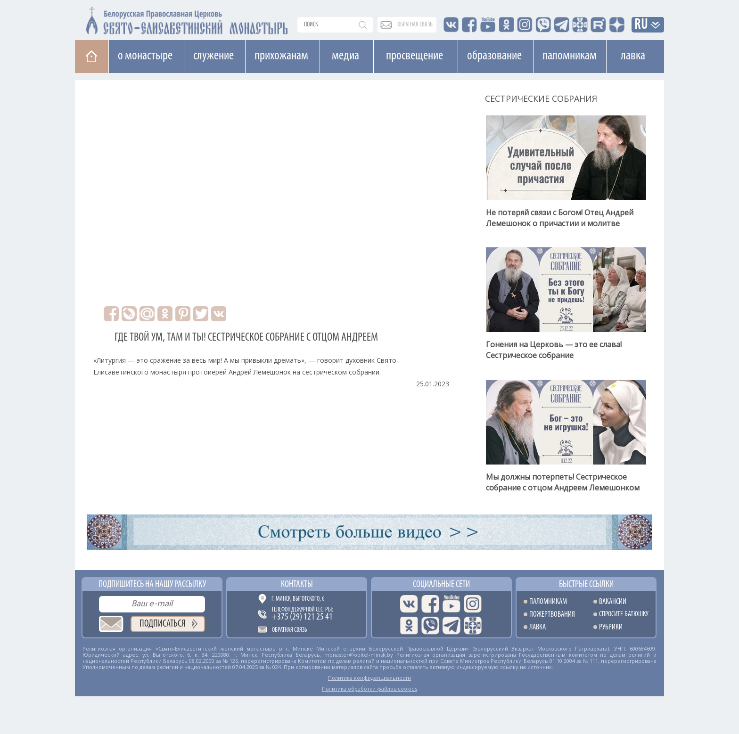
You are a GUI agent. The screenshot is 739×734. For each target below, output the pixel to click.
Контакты (297, 584)
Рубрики (611, 627)
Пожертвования (552, 614)
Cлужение (213, 56)
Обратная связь (289, 630)
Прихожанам (281, 56)
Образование (494, 56)
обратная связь (415, 24)
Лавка (633, 56)
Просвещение (414, 56)
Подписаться (163, 624)
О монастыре (145, 56)
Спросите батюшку (624, 614)
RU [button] (641, 25)
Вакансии (612, 601)
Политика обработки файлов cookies (369, 688)
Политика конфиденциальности (369, 678)
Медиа (345, 56)
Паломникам (569, 56)
